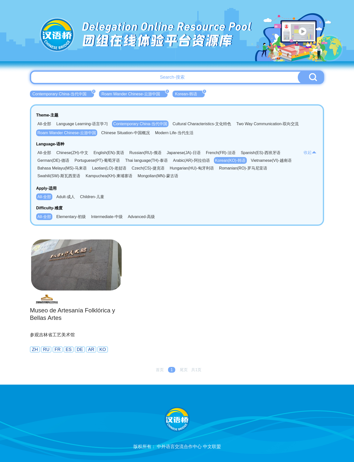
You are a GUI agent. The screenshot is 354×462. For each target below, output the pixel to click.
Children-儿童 (92, 197)
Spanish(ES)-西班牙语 (260, 153)
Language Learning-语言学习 (82, 124)
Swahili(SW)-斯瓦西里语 (58, 176)
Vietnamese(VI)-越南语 (271, 160)
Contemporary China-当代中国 (63, 93)
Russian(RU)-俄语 (145, 153)
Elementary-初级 (71, 217)
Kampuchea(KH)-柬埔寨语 (109, 176)
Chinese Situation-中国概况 (125, 133)
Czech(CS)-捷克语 (148, 168)
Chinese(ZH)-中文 (72, 153)
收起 (310, 152)
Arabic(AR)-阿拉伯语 (191, 160)
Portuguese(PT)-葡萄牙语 (97, 160)
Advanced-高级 (141, 217)
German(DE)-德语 (53, 160)
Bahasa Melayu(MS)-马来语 (62, 168)
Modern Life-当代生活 (174, 133)
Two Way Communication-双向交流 (267, 124)
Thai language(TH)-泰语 (146, 160)
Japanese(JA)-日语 (184, 153)
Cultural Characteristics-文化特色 (202, 124)
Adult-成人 (65, 197)
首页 (160, 370)
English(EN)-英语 (108, 153)
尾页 (184, 370)
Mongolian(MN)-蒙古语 (158, 176)
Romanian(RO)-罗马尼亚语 (243, 168)
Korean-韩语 (190, 93)
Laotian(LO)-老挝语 (109, 168)
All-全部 (44, 124)
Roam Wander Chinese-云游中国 (134, 93)
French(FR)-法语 (221, 153)
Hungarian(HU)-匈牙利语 (192, 168)
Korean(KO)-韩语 (230, 160)
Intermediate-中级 (106, 217)
